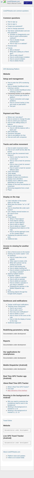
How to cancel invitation (17, 59)
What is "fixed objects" (17, 219)
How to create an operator (18, 277)
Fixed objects (12, 217)
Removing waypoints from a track (18, 188)
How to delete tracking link (18, 268)
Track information (13, 171)
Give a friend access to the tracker (19, 252)
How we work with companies (17, 137)
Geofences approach (14, 323)
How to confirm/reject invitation (20, 57)
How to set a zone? (16, 308)
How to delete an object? (18, 226)
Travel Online (7, 420)
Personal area (12, 46)
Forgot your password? (15, 26)
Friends (10, 48)
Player (10, 190)
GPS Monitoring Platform (11, 69)
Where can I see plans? (15, 117)
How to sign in (12, 24)
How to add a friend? (16, 55)
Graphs (10, 215)
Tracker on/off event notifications (18, 304)
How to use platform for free (16, 135)
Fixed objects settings (17, 220)
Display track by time (14, 175)
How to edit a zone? (16, 310)
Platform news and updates (16, 456)
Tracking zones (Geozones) (16, 306)
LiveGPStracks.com (13, 1)
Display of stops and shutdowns (18, 177)
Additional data (12, 239)
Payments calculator (14, 133)
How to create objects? (17, 222)
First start (11, 388)
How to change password (16, 28)
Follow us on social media (16, 457)
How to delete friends (16, 61)
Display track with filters (15, 179)
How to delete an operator (18, 281)
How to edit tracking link (17, 266)
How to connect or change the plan (19, 119)
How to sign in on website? (18, 43)
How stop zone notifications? (19, 312)
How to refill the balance (15, 126)
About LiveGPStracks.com (11, 452)
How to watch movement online (18, 148)
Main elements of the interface (17, 390)
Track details (12, 173)
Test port (12, 106)
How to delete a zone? (17, 313)
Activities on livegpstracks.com (19, 34)
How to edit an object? (17, 224)
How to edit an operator (17, 279)
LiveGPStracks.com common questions (16, 11)
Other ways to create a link (18, 261)
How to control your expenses (17, 121)
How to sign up (12, 22)
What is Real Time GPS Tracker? (18, 387)
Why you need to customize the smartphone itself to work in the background (18, 403)
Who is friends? (15, 50)
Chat (9, 290)
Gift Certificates (12, 131)
